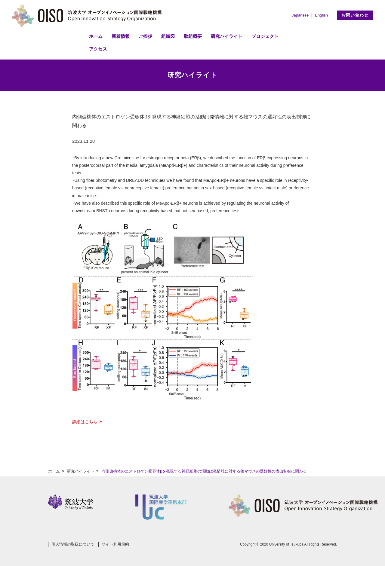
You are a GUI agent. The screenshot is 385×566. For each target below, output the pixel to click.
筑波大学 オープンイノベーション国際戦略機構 (88, 16)
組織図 (168, 36)
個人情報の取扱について (72, 544)
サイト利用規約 (115, 544)
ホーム (96, 36)
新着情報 (121, 36)
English (321, 15)
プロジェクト (265, 36)
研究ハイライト (226, 36)
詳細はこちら (84, 421)
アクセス (98, 48)
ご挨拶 (145, 36)
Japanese (300, 15)
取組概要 (193, 36)
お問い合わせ (354, 15)
